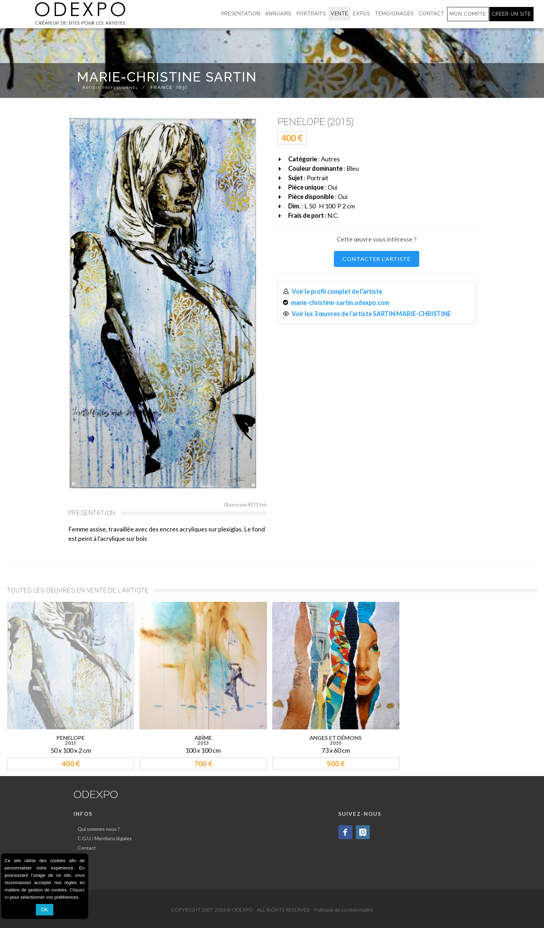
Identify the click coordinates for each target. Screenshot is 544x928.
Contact (87, 848)
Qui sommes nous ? (99, 829)
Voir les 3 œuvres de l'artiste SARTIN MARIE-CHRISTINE (371, 313)
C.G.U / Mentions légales (105, 838)
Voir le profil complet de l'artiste (337, 291)
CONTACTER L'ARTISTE (377, 258)
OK (44, 909)
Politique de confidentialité (343, 910)
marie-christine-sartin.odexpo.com (340, 302)
